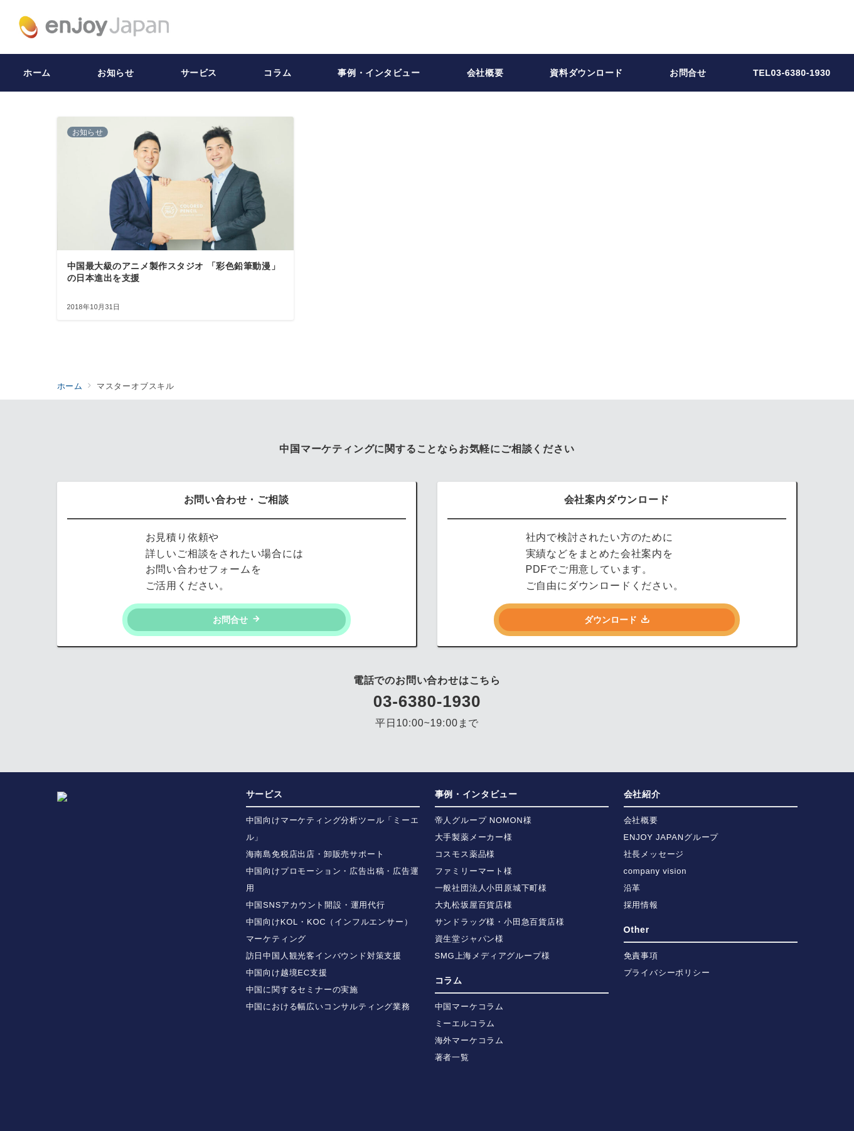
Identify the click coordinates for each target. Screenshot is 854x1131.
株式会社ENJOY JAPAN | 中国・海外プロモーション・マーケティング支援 (452, 1114)
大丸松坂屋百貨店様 (474, 905)
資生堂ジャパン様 (469, 938)
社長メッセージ (654, 854)
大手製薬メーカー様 (474, 837)
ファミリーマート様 (474, 871)
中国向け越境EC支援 (287, 972)
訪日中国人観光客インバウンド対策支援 (324, 955)
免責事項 (641, 955)
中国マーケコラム (469, 1006)
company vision (655, 871)
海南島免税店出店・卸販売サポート (315, 854)
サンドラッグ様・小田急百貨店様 (500, 922)
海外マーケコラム (469, 1040)
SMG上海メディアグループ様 (492, 955)
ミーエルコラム (465, 1023)
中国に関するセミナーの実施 (302, 989)
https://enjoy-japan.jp (120, 975)
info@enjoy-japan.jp (117, 925)
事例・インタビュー (476, 794)
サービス (264, 794)
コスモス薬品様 (465, 854)
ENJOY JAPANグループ (671, 837)
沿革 (632, 888)
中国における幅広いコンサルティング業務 (328, 1006)
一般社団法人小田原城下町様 (491, 888)
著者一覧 (452, 1057)
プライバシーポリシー (667, 972)
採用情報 (641, 905)
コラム (448, 980)
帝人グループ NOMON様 (483, 820)
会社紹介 (642, 794)
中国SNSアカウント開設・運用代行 (315, 905)
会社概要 (641, 820)
